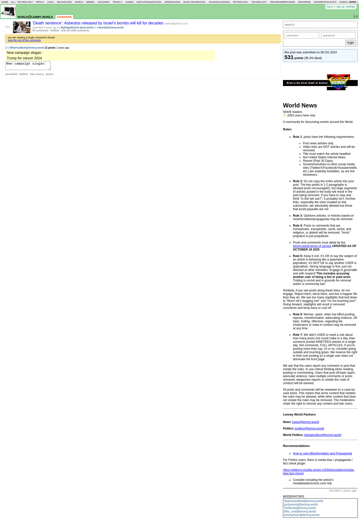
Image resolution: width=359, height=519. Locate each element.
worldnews (347, 2)
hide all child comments (75, 30)
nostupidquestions (149, 2)
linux (50, 2)
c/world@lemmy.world (110, 27)
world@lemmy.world (35, 16)
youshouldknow (219, 2)
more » (353, 2)
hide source (37, 75)
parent (50, 75)
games (129, 2)
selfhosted (64, 2)
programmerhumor (282, 2)
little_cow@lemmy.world (300, 511)
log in (330, 6)
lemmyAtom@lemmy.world (301, 515)
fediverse (304, 2)
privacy (117, 2)
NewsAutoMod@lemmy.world (303, 501)
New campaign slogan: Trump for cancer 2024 (30, 66)
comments (64, 17)
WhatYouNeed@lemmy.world (27, 47)
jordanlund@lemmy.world (301, 504)
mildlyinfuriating (194, 2)
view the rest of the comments (24, 40)
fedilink (54, 30)
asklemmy (103, 2)
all (13, 2)
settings (351, 6)
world (79, 2)
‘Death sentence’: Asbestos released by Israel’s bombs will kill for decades (98, 23)
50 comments (40, 30)
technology (25, 2)
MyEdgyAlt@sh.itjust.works (77, 27)
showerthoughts (325, 2)
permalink (11, 75)
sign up (340, 6)
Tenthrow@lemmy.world (300, 508)
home (4, 2)
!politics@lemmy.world (309, 428)
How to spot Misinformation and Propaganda (322, 453)
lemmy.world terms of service (312, 246)
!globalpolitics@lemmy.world (322, 435)
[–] (6, 47)
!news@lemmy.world (305, 422)
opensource (172, 2)
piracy (40, 2)
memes (90, 2)
